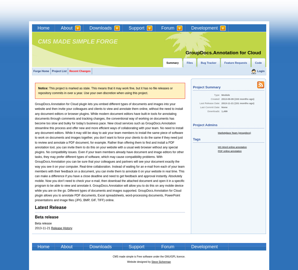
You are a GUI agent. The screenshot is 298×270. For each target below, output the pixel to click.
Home (44, 28)
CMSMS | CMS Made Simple (68, 10)
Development (204, 28)
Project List (59, 71)
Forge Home (41, 71)
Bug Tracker (208, 62)
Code (258, 62)
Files (190, 62)
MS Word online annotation (232, 147)
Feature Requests (235, 62)
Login (260, 71)
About (67, 28)
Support (136, 28)
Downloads (101, 28)
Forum (167, 28)
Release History (61, 228)
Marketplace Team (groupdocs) (234, 132)
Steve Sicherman (161, 261)
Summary (172, 62)
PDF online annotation (230, 151)
